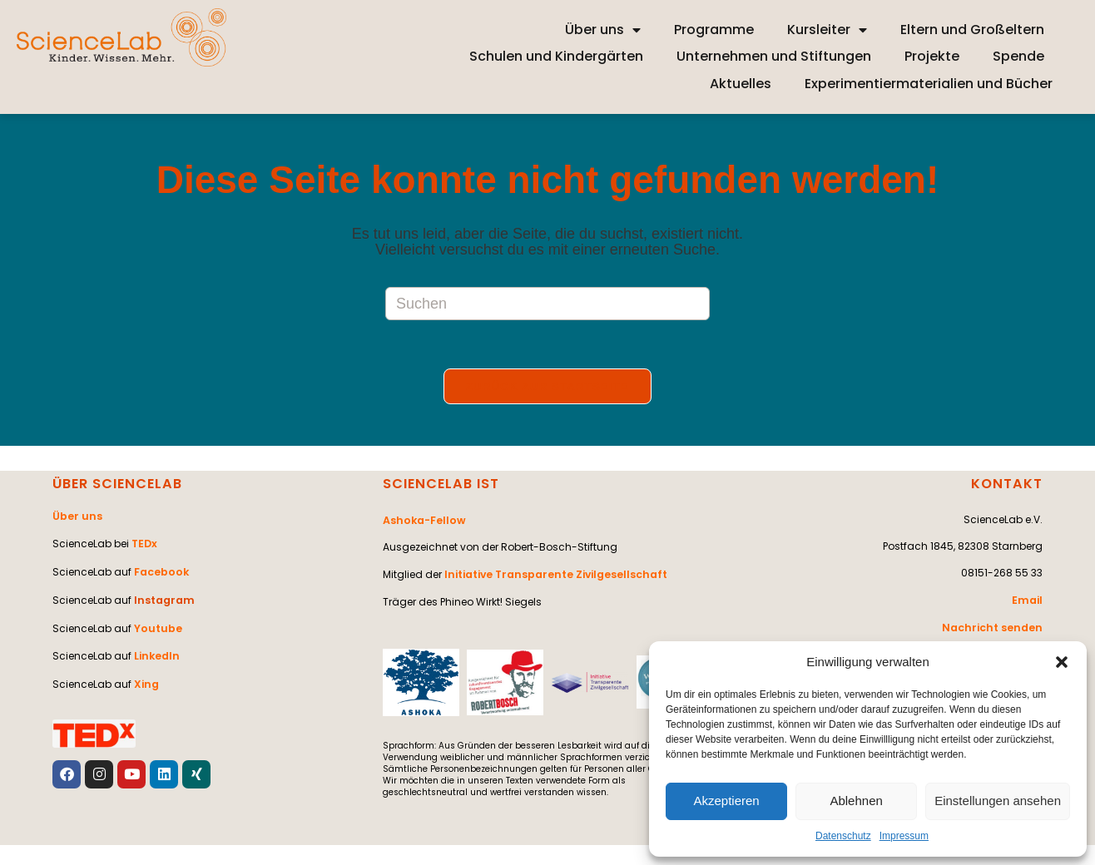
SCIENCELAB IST (440, 485)
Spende (1018, 56)
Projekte (931, 56)
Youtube (157, 623)
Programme (714, 29)
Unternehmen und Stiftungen (773, 56)
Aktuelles (740, 83)
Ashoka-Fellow (423, 521)
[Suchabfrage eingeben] (547, 303)
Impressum (904, 836)
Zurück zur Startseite (547, 388)
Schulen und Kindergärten (556, 56)
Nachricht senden (995, 627)
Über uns (603, 30)
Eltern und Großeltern (972, 29)
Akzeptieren (726, 800)
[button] (1061, 662)
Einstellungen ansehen (997, 800)
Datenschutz (843, 836)
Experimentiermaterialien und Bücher (929, 83)
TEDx (143, 543)
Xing (145, 677)
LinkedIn (156, 650)
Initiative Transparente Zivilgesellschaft (553, 574)
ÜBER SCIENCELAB (116, 485)
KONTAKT (1008, 485)
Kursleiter (827, 30)
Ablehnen (856, 800)
